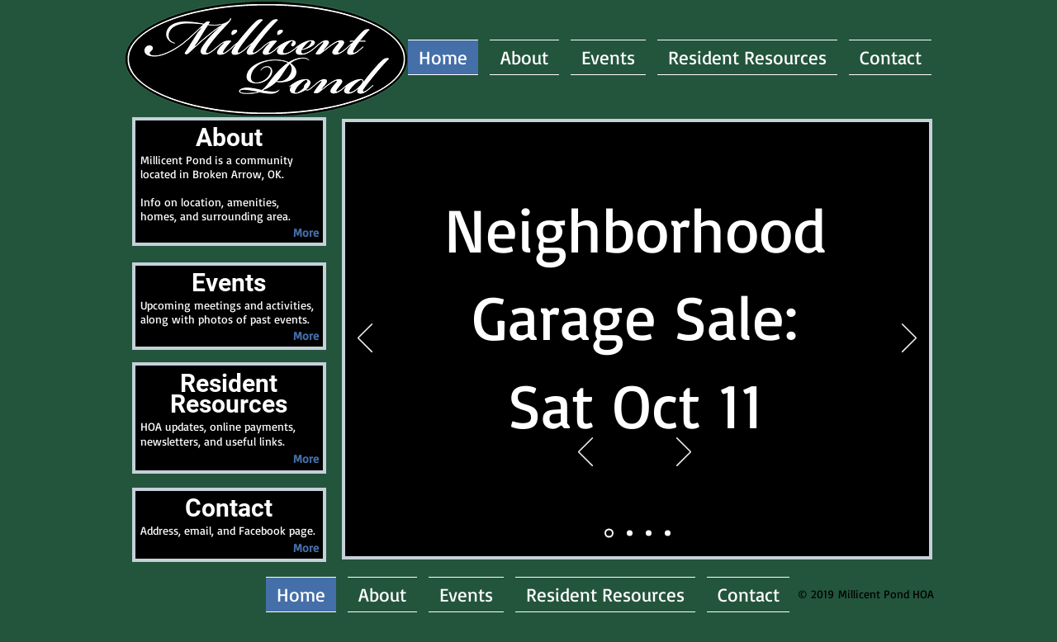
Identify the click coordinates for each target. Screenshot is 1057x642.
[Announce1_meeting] (630, 533)
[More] (305, 232)
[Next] (683, 453)
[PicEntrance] (649, 533)
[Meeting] (609, 533)
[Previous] (585, 453)
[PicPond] (668, 533)
